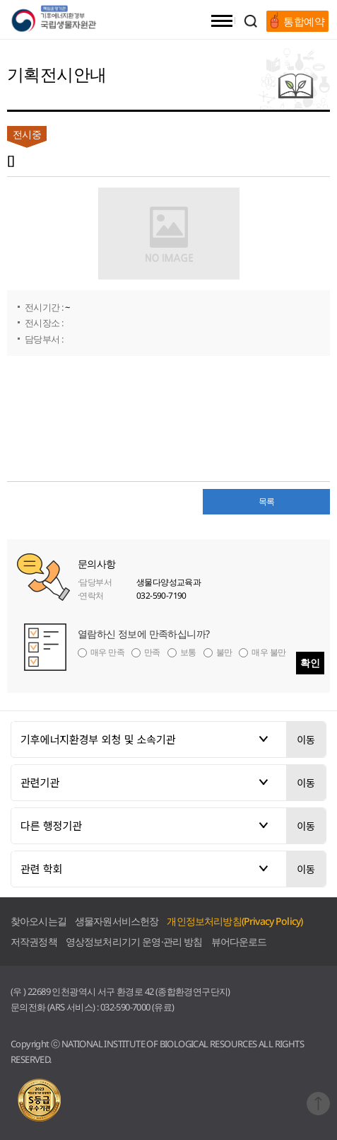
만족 (152, 652)
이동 (306, 739)
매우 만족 (107, 652)
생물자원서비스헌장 (116, 921)
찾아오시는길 (38, 921)
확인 (310, 662)
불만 (224, 652)
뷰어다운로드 (239, 941)
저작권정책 (34, 941)
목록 (267, 501)
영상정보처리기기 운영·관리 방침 (134, 941)
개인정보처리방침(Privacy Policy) (234, 921)
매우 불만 (268, 652)
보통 (188, 652)
